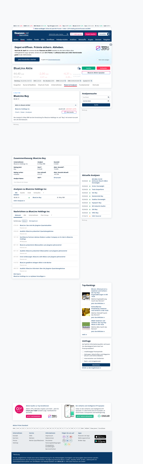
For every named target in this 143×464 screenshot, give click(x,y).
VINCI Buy (95, 213)
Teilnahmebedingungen (54, 59)
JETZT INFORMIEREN (33, 416)
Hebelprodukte (62, 40)
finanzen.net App (83, 436)
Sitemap (15, 443)
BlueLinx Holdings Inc (22, 109)
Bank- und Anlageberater (92, 361)
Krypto (90, 40)
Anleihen (73, 40)
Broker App (82, 441)
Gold (105, 25)
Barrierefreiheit (51, 449)
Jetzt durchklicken (98, 304)
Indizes (29, 40)
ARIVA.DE (60, 462)
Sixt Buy (94, 193)
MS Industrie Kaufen (99, 206)
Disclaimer (49, 441)
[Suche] (68, 34)
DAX (15, 25)
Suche (96, 105)
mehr (84, 335)
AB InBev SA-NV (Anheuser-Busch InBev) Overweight (100, 181)
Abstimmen (96, 365)
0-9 (18, 429)
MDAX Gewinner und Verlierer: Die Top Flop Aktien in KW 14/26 (98, 323)
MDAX (87, 429)
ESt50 (25, 25)
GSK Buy (94, 210)
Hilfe (30, 436)
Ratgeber (106, 40)
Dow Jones (93, 429)
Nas (64, 25)
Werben (31, 438)
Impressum (49, 436)
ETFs (42, 40)
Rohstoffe (82, 40)
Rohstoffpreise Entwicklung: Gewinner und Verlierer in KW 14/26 (99, 309)
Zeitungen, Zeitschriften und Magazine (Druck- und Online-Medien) (97, 355)
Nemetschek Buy (97, 196)
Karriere (15, 438)
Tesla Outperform (98, 190)
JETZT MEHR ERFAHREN (84, 416)
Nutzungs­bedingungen (53, 443)
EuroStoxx (102, 429)
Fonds (36, 40)
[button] (76, 34)
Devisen (98, 40)
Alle (14, 429)
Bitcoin (74, 25)
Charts (17, 112)
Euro (86, 25)
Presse (15, 441)
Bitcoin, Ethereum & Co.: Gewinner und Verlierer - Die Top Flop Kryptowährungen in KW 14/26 (99, 293)
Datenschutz (50, 438)
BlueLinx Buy (37, 198)
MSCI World (37, 25)
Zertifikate (50, 40)
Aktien (16, 40)
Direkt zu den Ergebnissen (91, 368)
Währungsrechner (84, 438)
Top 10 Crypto (51, 25)
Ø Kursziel (57, 178)
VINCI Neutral (96, 216)
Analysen (29, 112)
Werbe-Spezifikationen (36, 441)
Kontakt (15, 436)
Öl (95, 25)
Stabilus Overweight (98, 200)
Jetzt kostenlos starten (27, 59)
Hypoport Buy (96, 203)
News (22, 40)
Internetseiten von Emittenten (94, 358)
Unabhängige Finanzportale (93, 352)
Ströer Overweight (98, 186)
